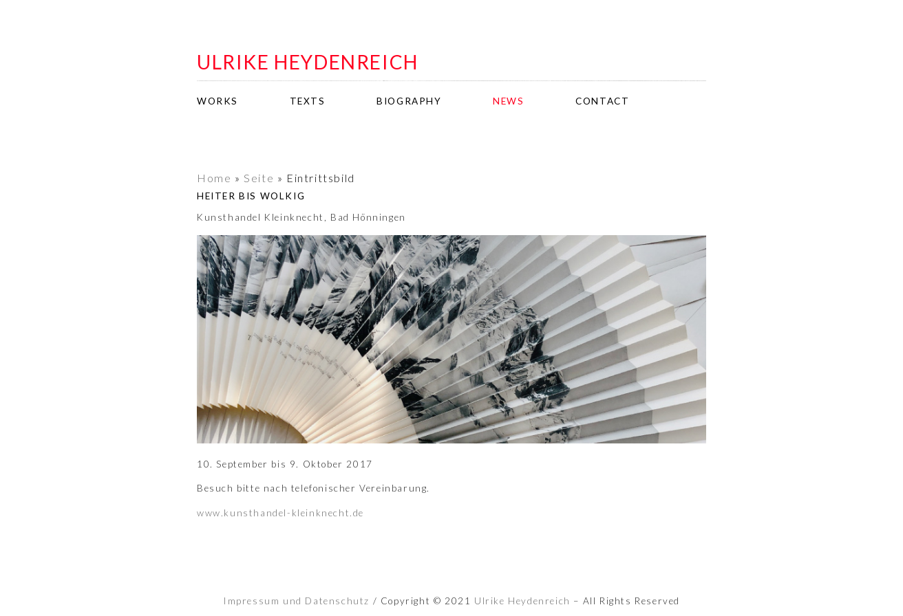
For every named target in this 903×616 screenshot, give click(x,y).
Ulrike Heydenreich (522, 600)
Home (214, 177)
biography (408, 101)
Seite (259, 177)
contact (602, 101)
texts (308, 101)
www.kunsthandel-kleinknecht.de (280, 512)
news (508, 101)
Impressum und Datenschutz (296, 600)
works (217, 101)
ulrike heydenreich (307, 62)
